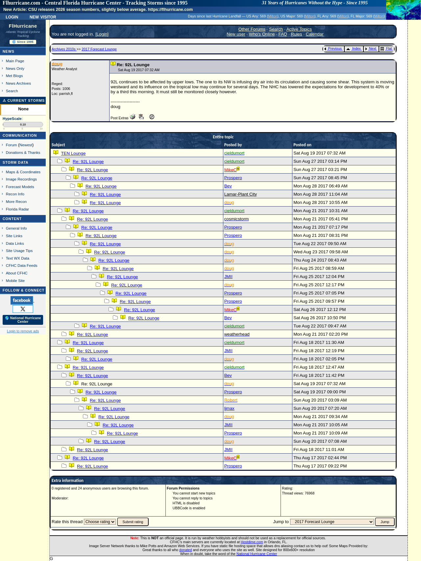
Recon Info (15, 194)
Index (353, 48)
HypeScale (12, 119)
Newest (25, 145)
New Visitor (43, 16)
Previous (333, 48)
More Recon (16, 201)
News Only (15, 68)
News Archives (18, 83)
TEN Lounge (73, 153)
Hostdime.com (252, 542)
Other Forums (251, 29)
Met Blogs (14, 75)
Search (12, 91)
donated (185, 550)
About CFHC (17, 273)
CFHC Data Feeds (21, 265)
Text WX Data (17, 258)
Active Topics (299, 29)
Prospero (233, 177)
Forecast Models (20, 186)
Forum (11, 145)
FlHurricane (23, 26)
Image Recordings (21, 179)
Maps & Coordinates (23, 172)
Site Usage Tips (19, 250)
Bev (228, 185)
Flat (386, 48)
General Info (16, 228)
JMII (228, 276)
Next (370, 48)
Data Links (15, 243)
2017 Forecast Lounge (99, 49)
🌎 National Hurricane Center (23, 319)
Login (12, 16)
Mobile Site (15, 280)
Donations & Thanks (23, 152)
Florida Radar (17, 209)
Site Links (14, 236)
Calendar (315, 34)
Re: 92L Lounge (88, 161)
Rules (296, 34)
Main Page (15, 61)
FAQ (283, 34)
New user (236, 34)
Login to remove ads (23, 331)
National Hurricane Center (256, 554)
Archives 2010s (64, 49)
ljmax (229, 408)
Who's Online (262, 34)
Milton (272, 16)
